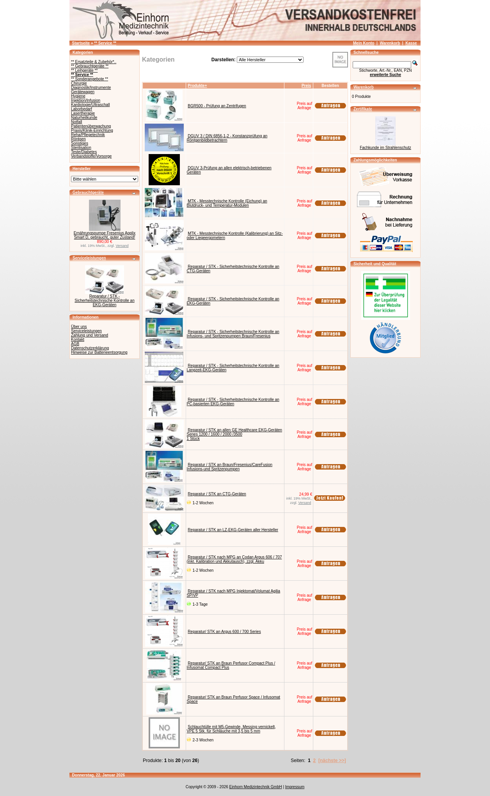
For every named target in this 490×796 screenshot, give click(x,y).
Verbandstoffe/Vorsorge (91, 156)
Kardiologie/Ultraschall (90, 105)
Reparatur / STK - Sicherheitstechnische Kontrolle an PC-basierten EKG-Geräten (233, 401)
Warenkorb (390, 43)
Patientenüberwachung (91, 126)
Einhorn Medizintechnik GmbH (255, 787)
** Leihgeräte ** (84, 70)
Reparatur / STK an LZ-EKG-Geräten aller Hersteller (233, 530)
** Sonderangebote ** (89, 79)
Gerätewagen (82, 92)
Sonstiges (79, 143)
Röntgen (78, 139)
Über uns (79, 326)
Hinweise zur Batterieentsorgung (99, 352)
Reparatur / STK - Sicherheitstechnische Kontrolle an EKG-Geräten (104, 300)
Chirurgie (79, 83)
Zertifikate (362, 109)
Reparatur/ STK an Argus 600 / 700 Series (224, 631)
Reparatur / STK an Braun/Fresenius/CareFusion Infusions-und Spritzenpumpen (230, 467)
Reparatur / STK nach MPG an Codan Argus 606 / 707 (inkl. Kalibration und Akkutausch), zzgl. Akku (234, 559)
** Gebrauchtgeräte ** (89, 66)
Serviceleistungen (89, 258)
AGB (75, 344)
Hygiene (78, 96)
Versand (122, 246)
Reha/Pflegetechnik (88, 135)
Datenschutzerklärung (90, 348)
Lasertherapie (83, 113)
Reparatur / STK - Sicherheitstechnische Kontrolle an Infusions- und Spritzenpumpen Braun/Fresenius (233, 334)
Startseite (81, 43)
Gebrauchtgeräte (88, 192)
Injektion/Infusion (85, 100)
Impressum (294, 787)
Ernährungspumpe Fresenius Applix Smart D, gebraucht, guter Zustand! (104, 235)
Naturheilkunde (84, 117)
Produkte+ (197, 85)
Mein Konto (363, 43)
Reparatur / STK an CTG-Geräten (217, 494)
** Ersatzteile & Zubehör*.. (93, 62)
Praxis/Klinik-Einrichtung (92, 130)
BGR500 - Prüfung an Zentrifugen (217, 106)
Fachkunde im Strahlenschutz (385, 147)
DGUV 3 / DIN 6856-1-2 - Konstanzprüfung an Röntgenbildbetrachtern (227, 138)
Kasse (411, 43)
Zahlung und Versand (89, 335)
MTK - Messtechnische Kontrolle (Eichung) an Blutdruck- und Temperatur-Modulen (227, 203)
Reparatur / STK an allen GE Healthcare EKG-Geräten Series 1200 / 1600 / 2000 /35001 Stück (234, 434)
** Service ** (105, 43)
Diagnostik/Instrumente (91, 87)
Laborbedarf (81, 109)
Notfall (76, 122)
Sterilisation (81, 147)
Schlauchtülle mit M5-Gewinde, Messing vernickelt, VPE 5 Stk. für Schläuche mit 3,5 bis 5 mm (231, 729)
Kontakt (77, 339)
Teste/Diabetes (84, 152)
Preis (306, 85)
